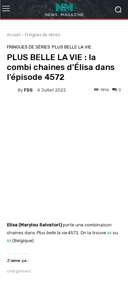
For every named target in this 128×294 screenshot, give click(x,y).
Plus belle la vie (71, 47)
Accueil (13, 35)
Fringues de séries (42, 35)
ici (109, 232)
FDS (28, 90)
